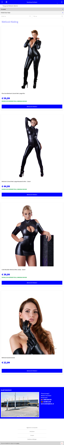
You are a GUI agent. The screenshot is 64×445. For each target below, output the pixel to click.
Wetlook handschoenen (8, 357)
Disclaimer (32, 431)
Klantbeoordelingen (32, 439)
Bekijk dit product (32, 106)
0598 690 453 (46, 400)
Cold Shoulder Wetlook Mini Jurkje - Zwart (13, 269)
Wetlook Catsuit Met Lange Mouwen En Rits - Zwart (16, 181)
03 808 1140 (46, 402)
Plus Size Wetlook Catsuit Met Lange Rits (13, 93)
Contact (32, 435)
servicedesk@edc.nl (47, 404)
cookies (17, 443)
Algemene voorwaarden (32, 427)
